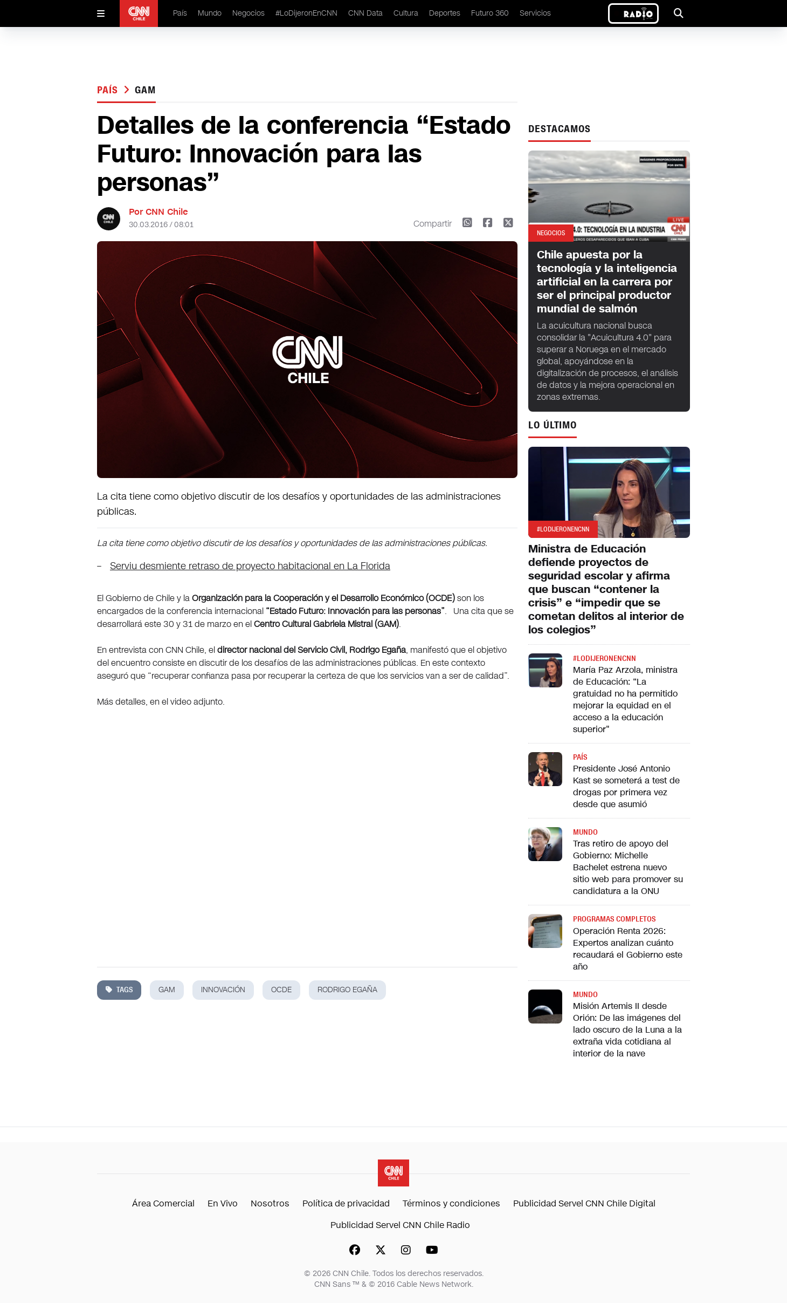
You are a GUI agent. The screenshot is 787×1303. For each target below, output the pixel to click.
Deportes (444, 13)
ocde (281, 990)
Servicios (535, 13)
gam (145, 90)
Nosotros (270, 1203)
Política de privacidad (346, 1203)
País (180, 13)
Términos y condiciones (451, 1203)
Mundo (210, 13)
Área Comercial (163, 1203)
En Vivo (223, 1203)
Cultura (406, 13)
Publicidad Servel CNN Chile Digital (584, 1203)
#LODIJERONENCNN (604, 658)
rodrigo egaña (347, 990)
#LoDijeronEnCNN (306, 13)
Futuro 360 (490, 13)
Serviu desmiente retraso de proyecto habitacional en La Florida (250, 566)
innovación (223, 990)
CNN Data (365, 13)
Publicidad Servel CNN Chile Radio (400, 1225)
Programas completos (614, 919)
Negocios (248, 13)
